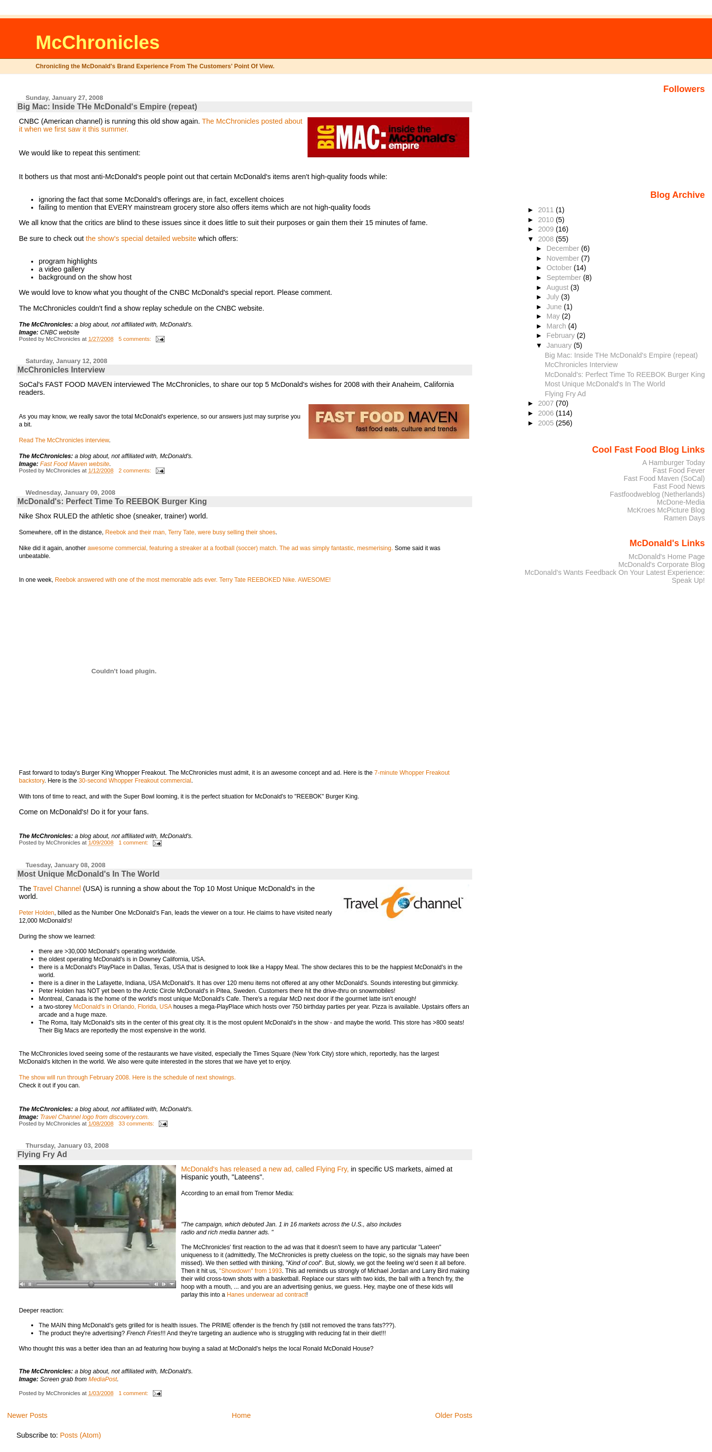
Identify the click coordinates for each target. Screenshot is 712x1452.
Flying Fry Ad (42, 1154)
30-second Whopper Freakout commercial (135, 780)
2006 (547, 413)
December (563, 248)
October (560, 268)
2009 (547, 229)
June (555, 307)
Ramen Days (684, 518)
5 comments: (136, 339)
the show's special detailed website (141, 238)
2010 (547, 220)
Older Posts (453, 1415)
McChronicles (98, 42)
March (557, 326)
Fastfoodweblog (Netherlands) (657, 494)
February (561, 335)
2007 (547, 403)
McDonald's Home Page (666, 557)
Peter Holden (36, 912)
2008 (547, 239)
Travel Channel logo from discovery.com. (94, 1117)
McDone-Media (681, 502)
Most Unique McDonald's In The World (88, 874)
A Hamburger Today (673, 463)
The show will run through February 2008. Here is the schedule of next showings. (127, 1077)
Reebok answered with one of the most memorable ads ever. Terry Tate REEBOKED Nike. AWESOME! (193, 579)
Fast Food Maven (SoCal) (664, 478)
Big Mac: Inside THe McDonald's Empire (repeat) (107, 106)
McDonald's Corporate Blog (661, 564)
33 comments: (137, 1123)
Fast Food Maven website (74, 464)
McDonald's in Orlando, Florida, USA (123, 1006)
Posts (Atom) (80, 1435)
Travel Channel (57, 888)
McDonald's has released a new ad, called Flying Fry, (266, 1169)
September (564, 277)
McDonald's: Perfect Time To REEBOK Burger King (112, 501)
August (558, 287)
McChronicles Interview (61, 370)
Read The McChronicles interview (64, 440)
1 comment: (134, 842)
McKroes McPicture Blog (666, 510)
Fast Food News (679, 486)
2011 (547, 210)
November (563, 258)
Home (241, 1415)
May (554, 316)
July (553, 297)
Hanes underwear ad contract (267, 1294)
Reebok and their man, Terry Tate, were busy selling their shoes (190, 532)
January (560, 345)
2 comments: (136, 470)
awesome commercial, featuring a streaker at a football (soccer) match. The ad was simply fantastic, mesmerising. (240, 548)
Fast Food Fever (679, 470)
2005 (547, 423)
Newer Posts (27, 1415)
